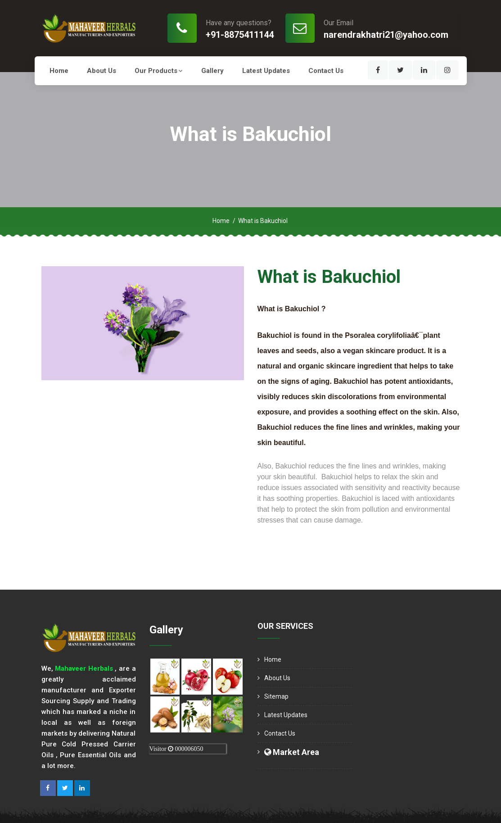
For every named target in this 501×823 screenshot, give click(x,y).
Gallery (212, 71)
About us (101, 71)
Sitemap (276, 696)
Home (59, 71)
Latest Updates (266, 71)
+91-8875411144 (240, 34)
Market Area (291, 752)
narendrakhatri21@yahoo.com (386, 34)
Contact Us (325, 71)
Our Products (159, 71)
